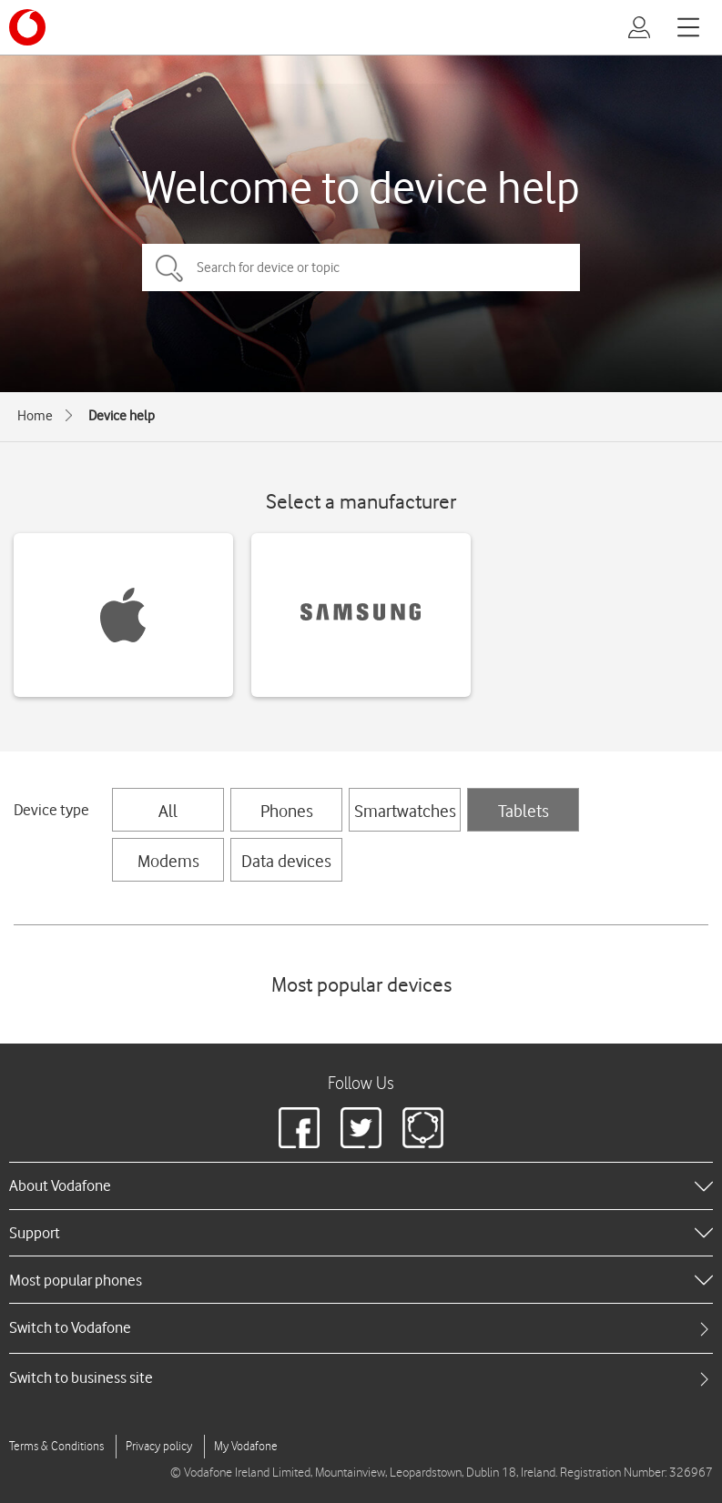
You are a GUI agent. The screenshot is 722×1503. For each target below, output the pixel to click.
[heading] (361, 1185)
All (168, 811)
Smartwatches (405, 811)
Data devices (286, 861)
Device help (121, 416)
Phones (286, 811)
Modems (168, 861)
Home (35, 416)
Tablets (523, 811)
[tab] (361, 1328)
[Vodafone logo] (27, 27)
